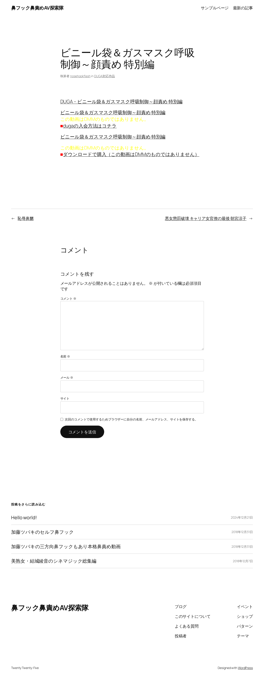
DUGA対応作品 (104, 76)
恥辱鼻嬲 (26, 218)
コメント (68, 298)
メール (66, 377)
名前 (65, 356)
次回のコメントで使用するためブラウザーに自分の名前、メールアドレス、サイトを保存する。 (131, 419)
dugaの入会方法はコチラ (90, 125)
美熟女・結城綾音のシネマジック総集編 (53, 561)
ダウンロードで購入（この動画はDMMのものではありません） (131, 154)
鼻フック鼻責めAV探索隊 (37, 7)
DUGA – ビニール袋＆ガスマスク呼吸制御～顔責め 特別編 (121, 101)
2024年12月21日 (242, 517)
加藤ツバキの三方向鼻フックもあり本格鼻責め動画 (66, 546)
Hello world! (24, 517)
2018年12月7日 (243, 561)
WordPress (245, 668)
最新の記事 (243, 7)
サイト (65, 398)
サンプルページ (215, 7)
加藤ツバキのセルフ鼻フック (42, 532)
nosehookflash (80, 76)
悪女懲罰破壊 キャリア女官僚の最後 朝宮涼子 (205, 218)
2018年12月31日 (242, 532)
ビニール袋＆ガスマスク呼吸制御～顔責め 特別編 (113, 112)
